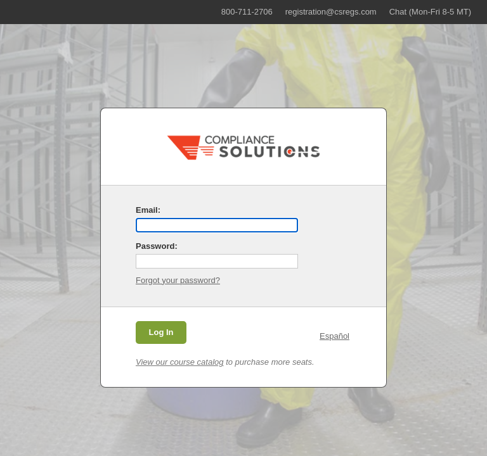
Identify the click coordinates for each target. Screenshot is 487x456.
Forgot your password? (178, 280)
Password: (157, 246)
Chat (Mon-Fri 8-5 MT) (430, 11)
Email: (148, 210)
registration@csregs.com (331, 11)
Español (334, 336)
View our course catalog (180, 362)
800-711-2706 (247, 11)
